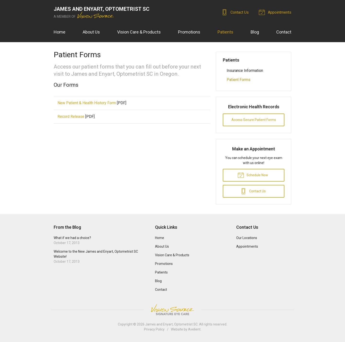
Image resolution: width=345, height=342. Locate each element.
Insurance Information (245, 70)
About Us (91, 31)
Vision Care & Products (139, 31)
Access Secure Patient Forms (253, 120)
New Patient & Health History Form (87, 103)
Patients (225, 31)
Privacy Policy (154, 329)
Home (59, 31)
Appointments (275, 12)
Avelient (194, 329)
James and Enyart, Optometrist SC (171, 324)
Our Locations (246, 238)
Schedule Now (252, 174)
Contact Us (236, 12)
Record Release (71, 116)
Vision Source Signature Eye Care (172, 309)
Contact (283, 31)
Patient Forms (238, 79)
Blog (255, 31)
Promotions (189, 31)
